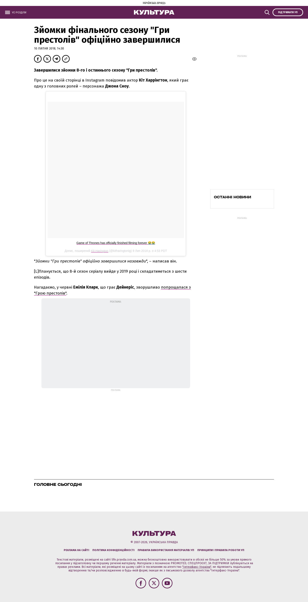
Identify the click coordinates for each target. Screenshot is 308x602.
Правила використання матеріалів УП (166, 550)
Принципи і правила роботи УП (220, 550)
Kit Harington (99, 250)
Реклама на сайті (76, 550)
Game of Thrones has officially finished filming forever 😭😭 (115, 243)
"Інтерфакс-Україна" (196, 567)
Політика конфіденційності (113, 550)
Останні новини (232, 197)
